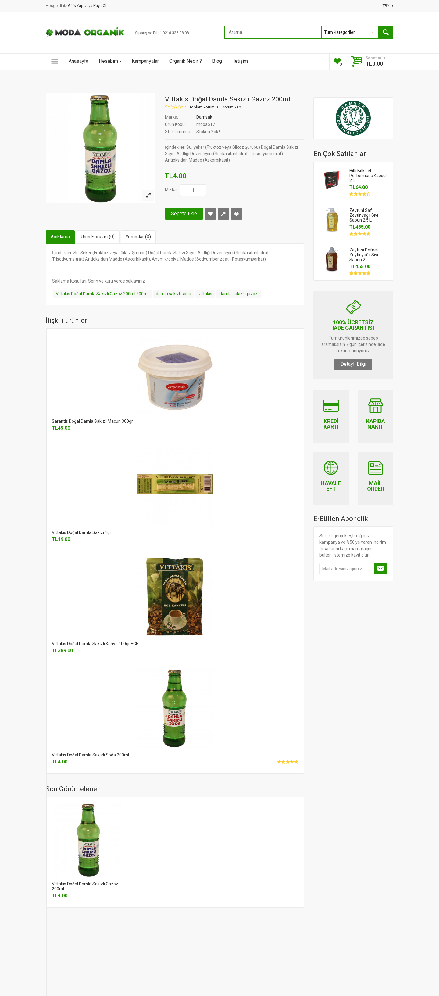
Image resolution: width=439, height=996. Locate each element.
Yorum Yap (231, 107)
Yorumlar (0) (138, 237)
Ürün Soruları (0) (98, 237)
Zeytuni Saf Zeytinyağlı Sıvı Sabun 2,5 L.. (363, 215)
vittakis (205, 293)
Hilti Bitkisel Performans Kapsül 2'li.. (368, 175)
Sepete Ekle (184, 213)
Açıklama (60, 237)
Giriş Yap (76, 5)
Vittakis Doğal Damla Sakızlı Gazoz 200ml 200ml (102, 293)
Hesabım (110, 61)
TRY (388, 5)
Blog (217, 61)
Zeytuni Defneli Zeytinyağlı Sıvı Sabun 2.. (364, 254)
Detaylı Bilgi (353, 364)
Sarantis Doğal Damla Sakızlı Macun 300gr (92, 421)
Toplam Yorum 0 (203, 107)
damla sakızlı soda (173, 293)
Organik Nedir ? (185, 61)
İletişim (240, 61)
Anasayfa (78, 61)
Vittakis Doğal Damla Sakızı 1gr (81, 532)
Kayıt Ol (99, 5)
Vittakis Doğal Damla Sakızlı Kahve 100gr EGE (95, 643)
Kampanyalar (145, 61)
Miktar (171, 189)
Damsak (204, 117)
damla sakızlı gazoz (239, 293)
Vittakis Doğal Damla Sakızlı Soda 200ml (90, 754)
